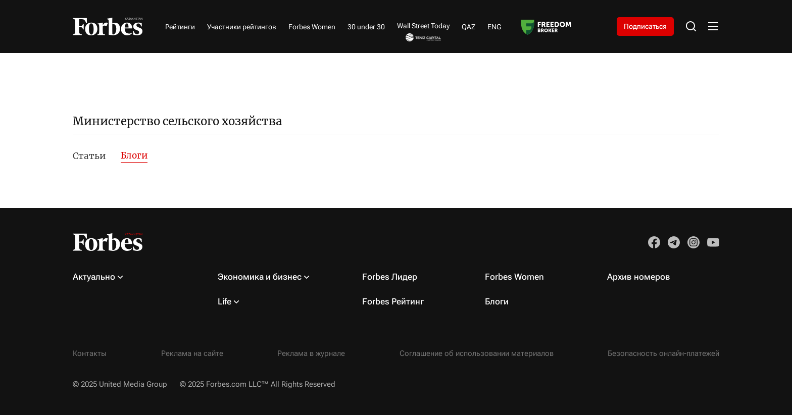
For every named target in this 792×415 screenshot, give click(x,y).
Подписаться (645, 26)
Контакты (90, 353)
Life (224, 301)
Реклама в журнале (311, 353)
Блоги (134, 155)
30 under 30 (366, 27)
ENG (494, 27)
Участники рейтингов (241, 27)
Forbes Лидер (389, 277)
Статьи (89, 156)
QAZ (468, 27)
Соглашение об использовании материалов (477, 353)
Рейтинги (180, 27)
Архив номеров (638, 277)
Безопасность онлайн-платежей (663, 353)
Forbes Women (311, 27)
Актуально (94, 277)
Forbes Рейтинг (393, 301)
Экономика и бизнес (260, 277)
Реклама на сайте (192, 353)
